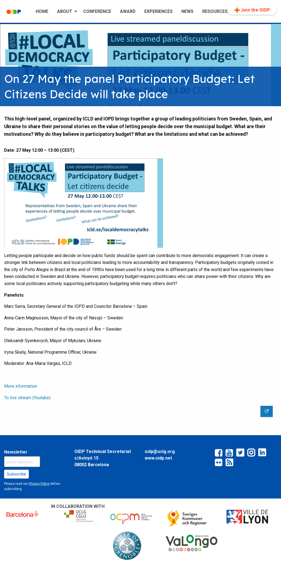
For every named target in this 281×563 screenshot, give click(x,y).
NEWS (187, 11)
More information (20, 386)
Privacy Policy (39, 484)
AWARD (128, 11)
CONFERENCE (97, 11)
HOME (42, 11)
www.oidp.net (158, 458)
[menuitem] (16, 11)
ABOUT (64, 11)
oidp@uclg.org (160, 451)
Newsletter (15, 452)
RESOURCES (214, 11)
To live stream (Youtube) (27, 397)
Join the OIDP (252, 10)
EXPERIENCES (158, 11)
